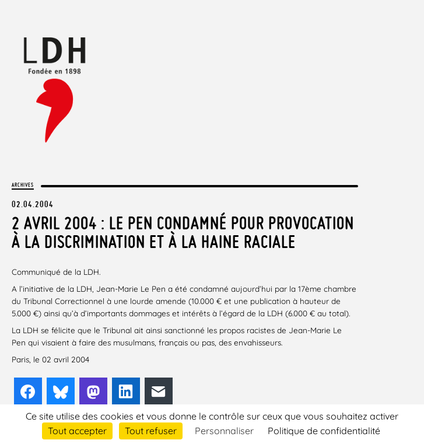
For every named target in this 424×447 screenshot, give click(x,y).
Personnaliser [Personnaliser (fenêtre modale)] (224, 430)
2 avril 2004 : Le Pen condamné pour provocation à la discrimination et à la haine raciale (183, 232)
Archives (23, 184)
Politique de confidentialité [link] (324, 430)
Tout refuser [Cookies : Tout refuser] (151, 430)
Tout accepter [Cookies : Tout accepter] (77, 430)
